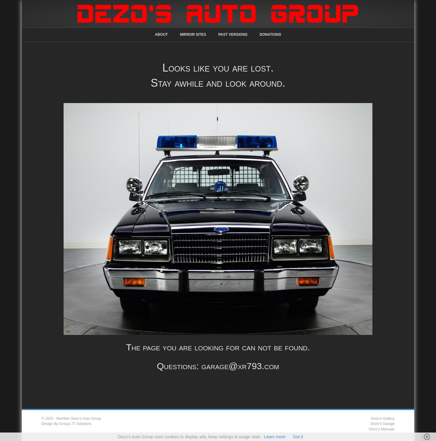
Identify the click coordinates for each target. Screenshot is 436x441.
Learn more (275, 436)
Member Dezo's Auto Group (78, 418)
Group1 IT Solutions (75, 424)
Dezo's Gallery (383, 418)
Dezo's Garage (383, 424)
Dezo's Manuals (382, 429)
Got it (298, 436)
